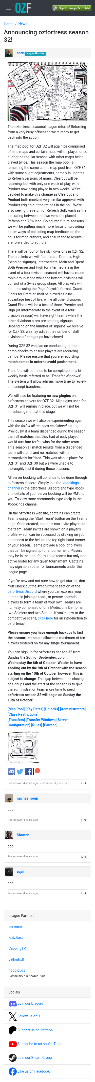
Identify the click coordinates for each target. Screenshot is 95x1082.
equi (20, 872)
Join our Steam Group (30, 1058)
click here (45, 618)
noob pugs (17, 970)
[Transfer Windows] (41, 720)
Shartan (23, 835)
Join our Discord (26, 1003)
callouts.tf (16, 959)
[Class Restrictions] (23, 714)
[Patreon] (50, 725)
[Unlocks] (51, 709)
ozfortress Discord (22, 591)
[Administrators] (73, 709)
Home (8, 24)
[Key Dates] (35, 709)
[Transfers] (16, 720)
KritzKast (16, 937)
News (22, 24)
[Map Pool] (16, 709)
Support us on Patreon (31, 1030)
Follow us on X (25, 1016)
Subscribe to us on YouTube (35, 1044)
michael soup (27, 798)
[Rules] (36, 725)
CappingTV (17, 948)
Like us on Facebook (29, 1071)
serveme (15, 927)
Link (84, 783)
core (20, 53)
